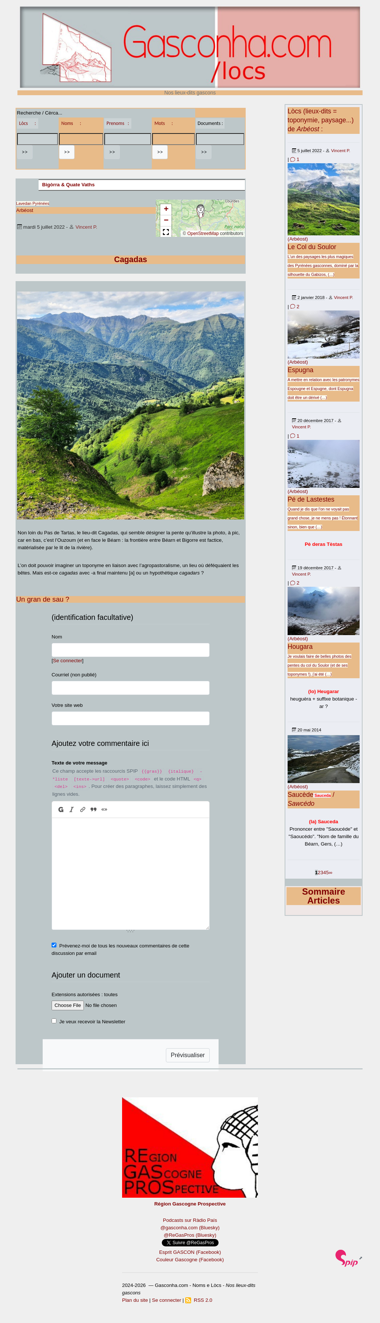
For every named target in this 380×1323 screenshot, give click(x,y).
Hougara (300, 646)
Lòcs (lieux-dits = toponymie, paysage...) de (321, 120)
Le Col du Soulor (312, 247)
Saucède (300, 794)
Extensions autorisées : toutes (85, 994)
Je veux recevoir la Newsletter (92, 1021)
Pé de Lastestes (311, 499)
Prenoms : (118, 123)
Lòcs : (27, 123)
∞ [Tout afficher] (330, 872)
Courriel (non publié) (74, 674)
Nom (57, 637)
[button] (200, 211)
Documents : (210, 123)
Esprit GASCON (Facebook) (190, 1252)
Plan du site (135, 1300)
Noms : (71, 123)
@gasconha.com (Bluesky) (189, 1227)
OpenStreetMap (203, 233)
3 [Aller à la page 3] (322, 872)
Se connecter (67, 660)
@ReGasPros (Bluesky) (190, 1235)
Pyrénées (40, 203)
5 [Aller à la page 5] (327, 872)
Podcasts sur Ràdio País (190, 1220)
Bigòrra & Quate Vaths (68, 184)
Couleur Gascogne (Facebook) (190, 1259)
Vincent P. (86, 227)
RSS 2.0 (198, 1300)
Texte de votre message (79, 763)
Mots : (163, 123)
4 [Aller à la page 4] (324, 872)
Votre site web (67, 705)
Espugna (300, 370)
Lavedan (24, 203)
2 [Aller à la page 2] (319, 872)
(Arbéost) (298, 239)
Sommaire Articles (323, 895)
